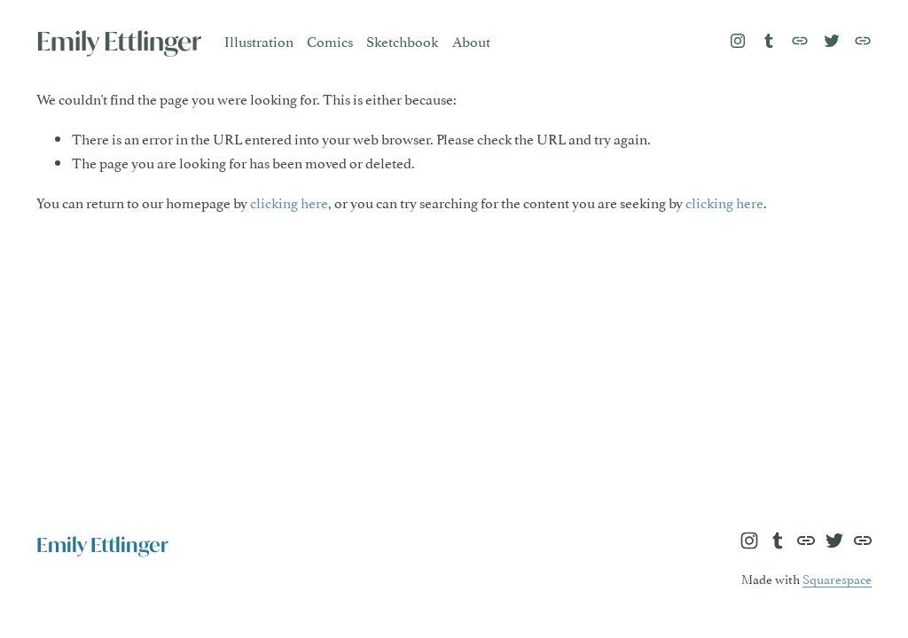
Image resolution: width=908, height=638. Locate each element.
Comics (330, 40)
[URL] (800, 41)
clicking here (289, 202)
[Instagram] (738, 41)
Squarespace (837, 578)
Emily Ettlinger (118, 41)
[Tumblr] (769, 41)
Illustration (259, 40)
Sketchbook (402, 40)
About (471, 40)
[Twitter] (832, 41)
